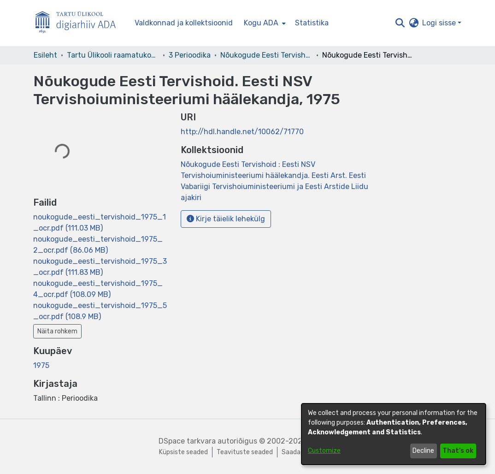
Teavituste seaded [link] (245, 452)
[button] (400, 23)
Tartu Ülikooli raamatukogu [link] (113, 55)
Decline (423, 451)
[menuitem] (264, 23)
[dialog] (393, 434)
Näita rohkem (57, 331)
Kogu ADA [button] (261, 22)
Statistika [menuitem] (312, 22)
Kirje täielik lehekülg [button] (226, 218)
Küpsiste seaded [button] (183, 452)
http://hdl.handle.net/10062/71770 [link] (242, 131)
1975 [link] (41, 365)
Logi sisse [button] (440, 22)
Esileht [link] (45, 55)
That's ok (457, 451)
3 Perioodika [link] (190, 55)
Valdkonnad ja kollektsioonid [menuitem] (184, 22)
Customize (324, 451)
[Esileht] (79, 23)
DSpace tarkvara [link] (187, 441)
